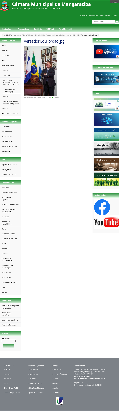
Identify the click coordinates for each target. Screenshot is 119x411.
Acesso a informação (59, 374)
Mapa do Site (83, 16)
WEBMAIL (50, 29)
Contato (101, 16)
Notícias (7, 374)
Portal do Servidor (66, 29)
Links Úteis (6, 300)
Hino (5, 383)
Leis (3, 159)
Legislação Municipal (35, 392)
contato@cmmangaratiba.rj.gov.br (92, 378)
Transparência (23, 29)
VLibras (114, 16)
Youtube (55, 388)
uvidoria (56, 392)
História (7, 369)
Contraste (108, 16)
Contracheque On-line (12, 392)
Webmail (55, 383)
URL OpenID (6, 338)
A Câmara (7, 379)
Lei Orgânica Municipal (36, 388)
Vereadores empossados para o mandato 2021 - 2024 (63, 35)
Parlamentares (33, 369)
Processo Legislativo (10, 122)
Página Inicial (7, 29)
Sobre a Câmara (28, 35)
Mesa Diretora (33, 374)
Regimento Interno (35, 383)
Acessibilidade (93, 16)
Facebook (55, 379)
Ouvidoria (38, 29)
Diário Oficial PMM (11, 388)
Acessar (114, 2)
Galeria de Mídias (40, 35)
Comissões (32, 379)
